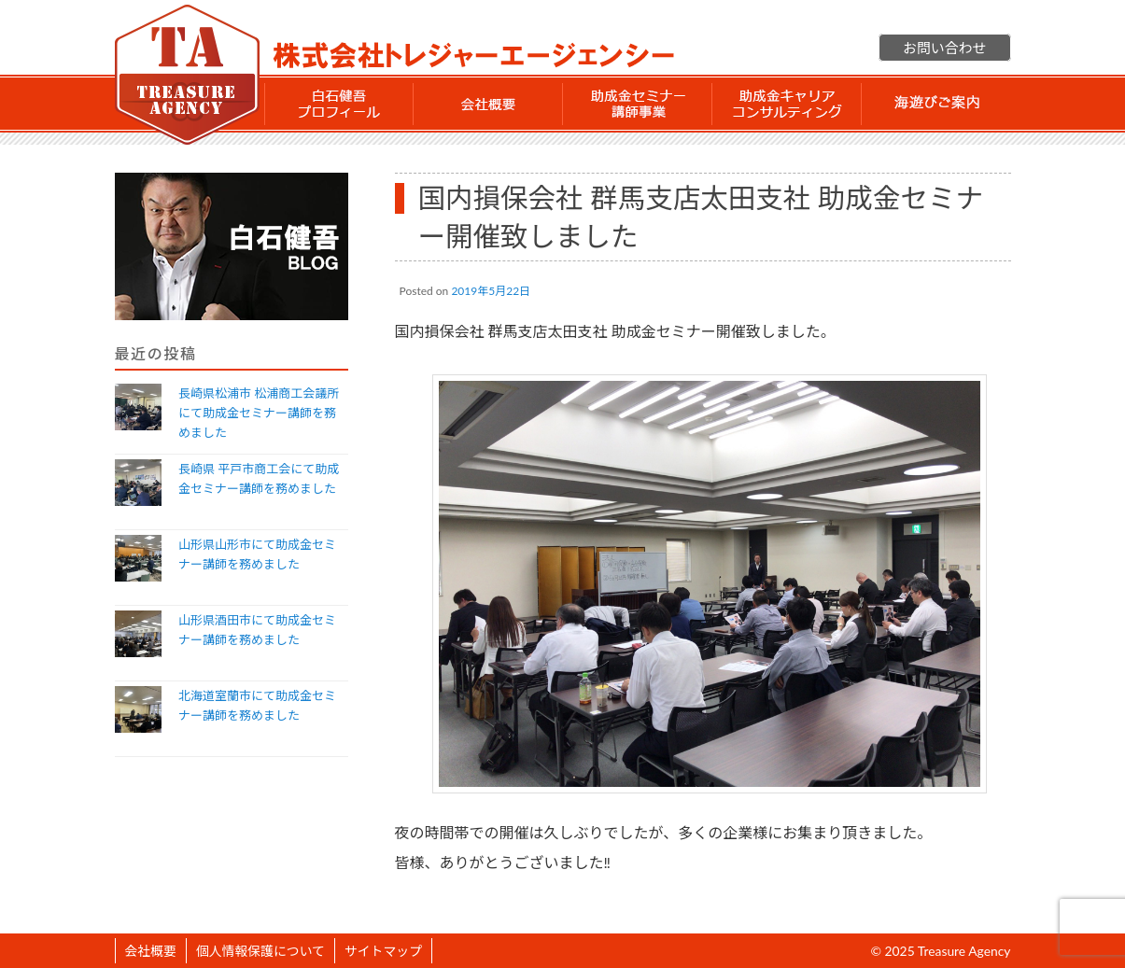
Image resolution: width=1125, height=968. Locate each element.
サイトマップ (383, 951)
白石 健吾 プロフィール (339, 104)
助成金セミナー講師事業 (637, 104)
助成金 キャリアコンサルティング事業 (787, 104)
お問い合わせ (944, 47)
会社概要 (488, 104)
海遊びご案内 (936, 104)
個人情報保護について (260, 951)
